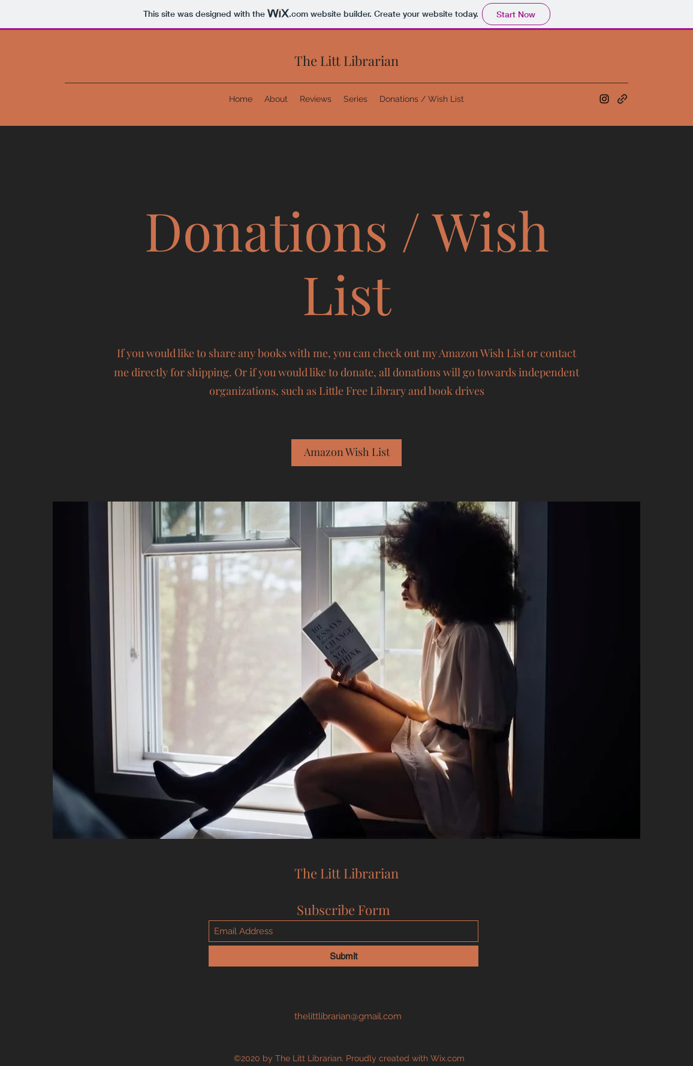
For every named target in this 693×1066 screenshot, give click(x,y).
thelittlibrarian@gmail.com (348, 1016)
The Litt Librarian (346, 61)
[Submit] (343, 956)
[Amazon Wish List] (346, 452)
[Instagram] (604, 99)
